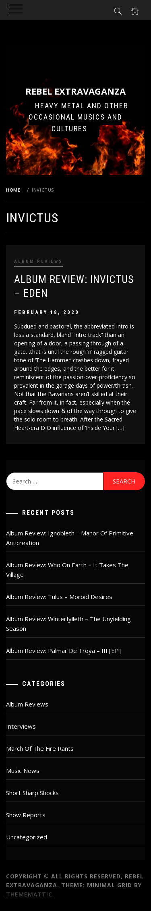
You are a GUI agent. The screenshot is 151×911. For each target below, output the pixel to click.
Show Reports (26, 815)
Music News (22, 770)
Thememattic (29, 894)
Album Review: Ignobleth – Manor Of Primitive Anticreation (69, 538)
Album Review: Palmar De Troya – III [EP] (63, 651)
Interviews (21, 726)
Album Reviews (38, 261)
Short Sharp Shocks (32, 793)
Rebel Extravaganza (75, 91)
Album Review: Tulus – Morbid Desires (59, 597)
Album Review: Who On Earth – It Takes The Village (67, 569)
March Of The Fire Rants (40, 748)
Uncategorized (26, 837)
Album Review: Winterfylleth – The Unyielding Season (68, 623)
